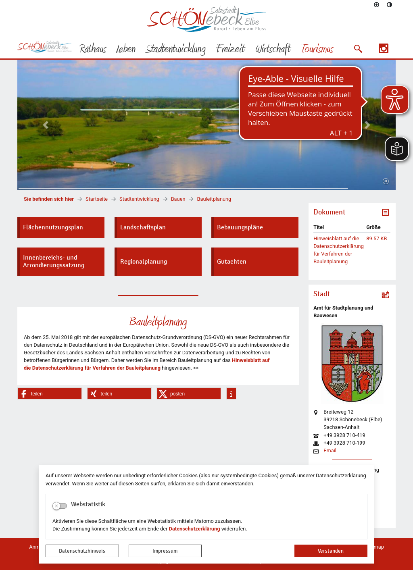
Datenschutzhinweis (82, 551)
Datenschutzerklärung (194, 529)
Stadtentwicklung (139, 199)
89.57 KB (376, 238)
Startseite (97, 199)
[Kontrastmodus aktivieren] (389, 4)
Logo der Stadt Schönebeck (207, 18)
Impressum (164, 551)
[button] (358, 48)
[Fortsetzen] (385, 181)
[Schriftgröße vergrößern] (376, 4)
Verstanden (331, 551)
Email (329, 451)
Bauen (178, 199)
